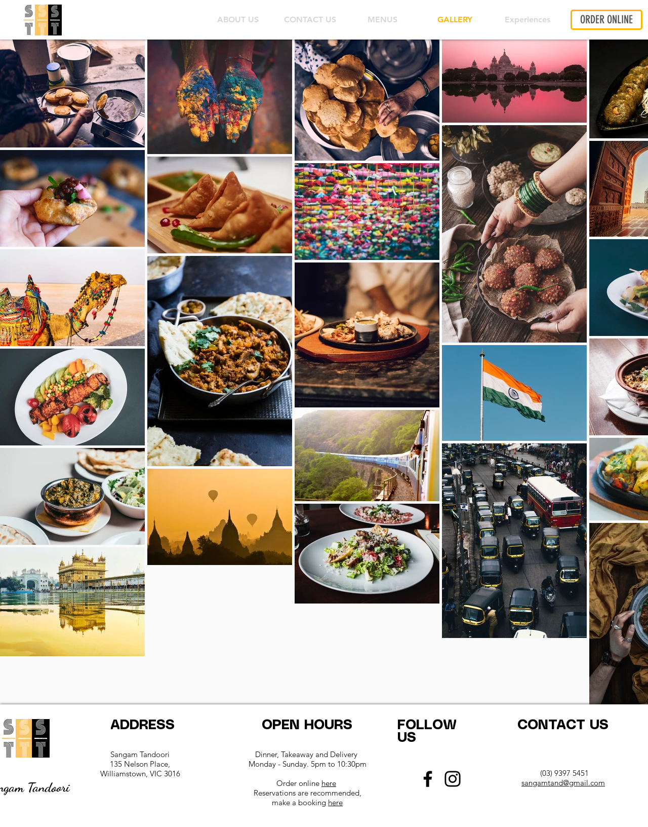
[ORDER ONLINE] (606, 20)
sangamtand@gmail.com (563, 782)
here (328, 783)
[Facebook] (427, 779)
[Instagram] (452, 779)
